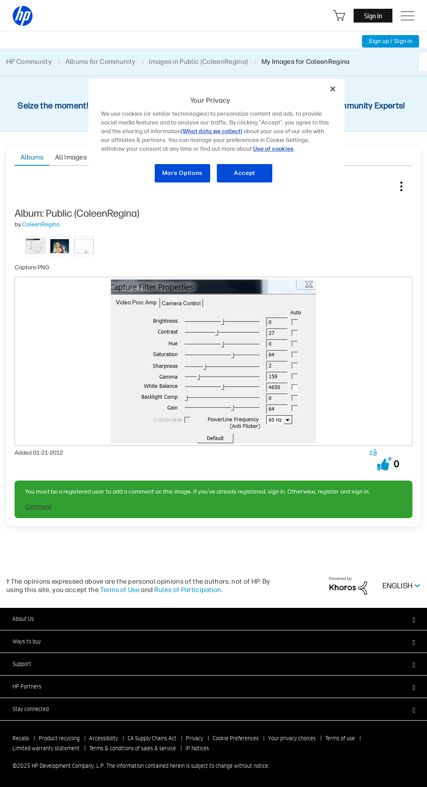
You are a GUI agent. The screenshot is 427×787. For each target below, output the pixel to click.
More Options (182, 173)
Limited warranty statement (46, 748)
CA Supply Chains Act (152, 738)
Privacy (194, 738)
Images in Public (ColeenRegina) (198, 62)
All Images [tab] (71, 157)
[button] (384, 463)
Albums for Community (100, 62)
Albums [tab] (31, 157)
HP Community (29, 62)
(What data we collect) (211, 131)
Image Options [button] (401, 184)
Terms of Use (120, 590)
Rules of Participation (187, 590)
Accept (244, 173)
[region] (216, 136)
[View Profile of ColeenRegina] (41, 224)
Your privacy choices (292, 738)
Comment (38, 506)
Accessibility (103, 738)
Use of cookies (273, 148)
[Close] (333, 89)
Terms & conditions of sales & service (132, 748)
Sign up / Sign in (390, 41)
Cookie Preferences (236, 738)
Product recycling (59, 738)
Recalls (21, 738)
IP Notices (197, 748)
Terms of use (340, 738)
